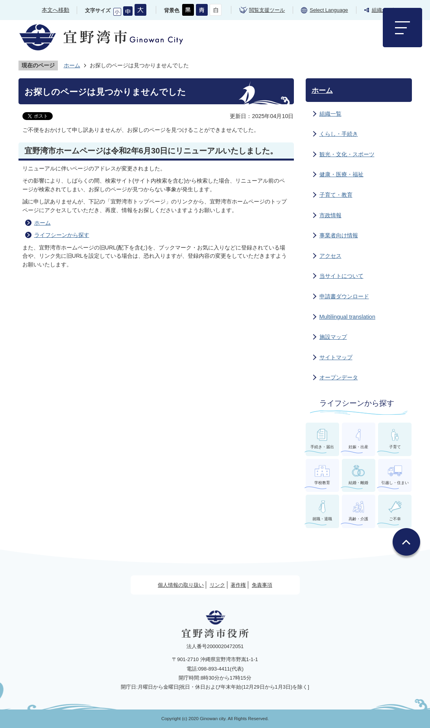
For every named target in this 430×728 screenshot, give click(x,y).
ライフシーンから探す (61, 235)
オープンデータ (338, 377)
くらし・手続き (338, 134)
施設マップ (333, 337)
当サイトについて (341, 276)
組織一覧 (330, 114)
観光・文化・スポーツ (347, 154)
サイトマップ (335, 357)
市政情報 (330, 215)
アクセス (330, 256)
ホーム (72, 65)
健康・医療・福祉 (341, 174)
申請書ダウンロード (344, 296)
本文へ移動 (55, 10)
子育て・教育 (335, 195)
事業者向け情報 (338, 235)
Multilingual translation (347, 317)
